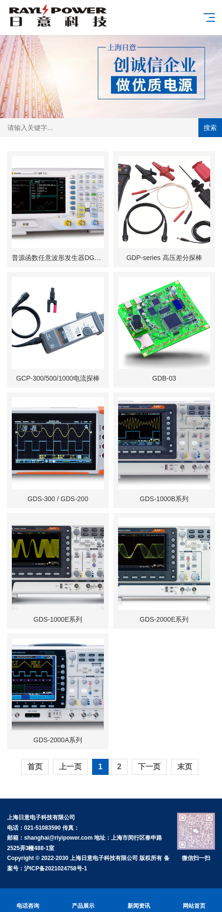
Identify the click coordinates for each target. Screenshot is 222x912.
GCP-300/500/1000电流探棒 (58, 378)
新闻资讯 (139, 900)
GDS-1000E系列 (58, 619)
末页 (184, 767)
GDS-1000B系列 (164, 499)
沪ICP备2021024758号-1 (55, 868)
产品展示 (83, 900)
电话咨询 (28, 900)
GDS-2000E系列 (164, 619)
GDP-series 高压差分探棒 (164, 257)
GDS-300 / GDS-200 (57, 499)
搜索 (210, 127)
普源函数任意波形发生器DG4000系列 (67, 257)
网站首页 (194, 900)
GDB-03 (164, 378)
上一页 (70, 767)
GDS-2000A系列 (58, 740)
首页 (35, 767)
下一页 (149, 767)
